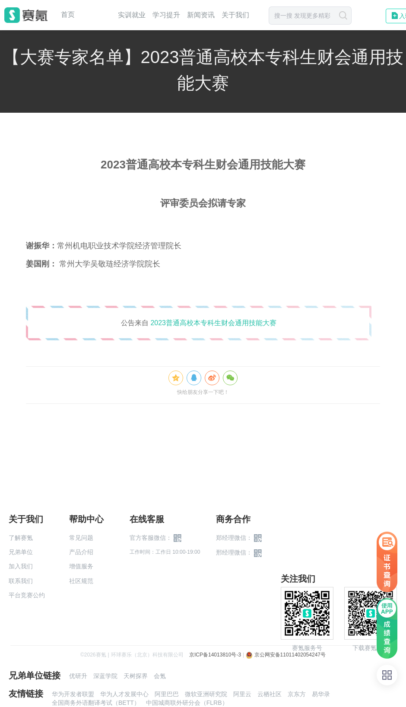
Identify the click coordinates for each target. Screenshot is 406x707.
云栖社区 (269, 694)
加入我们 (21, 566)
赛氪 (26, 15)
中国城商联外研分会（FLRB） (187, 702)
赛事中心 (96, 15)
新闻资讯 (201, 15)
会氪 (160, 675)
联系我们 (21, 580)
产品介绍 (81, 551)
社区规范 (81, 580)
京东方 (297, 694)
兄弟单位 (21, 551)
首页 (68, 14)
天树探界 (136, 675)
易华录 (321, 694)
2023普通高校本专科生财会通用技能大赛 (213, 323)
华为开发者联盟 (73, 694)
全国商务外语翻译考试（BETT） (96, 702)
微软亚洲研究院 (206, 694)
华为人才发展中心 (124, 694)
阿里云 (242, 694)
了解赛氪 (21, 537)
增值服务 (81, 566)
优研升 (78, 675)
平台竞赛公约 (27, 595)
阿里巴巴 (167, 694)
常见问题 (81, 537)
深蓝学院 (105, 675)
